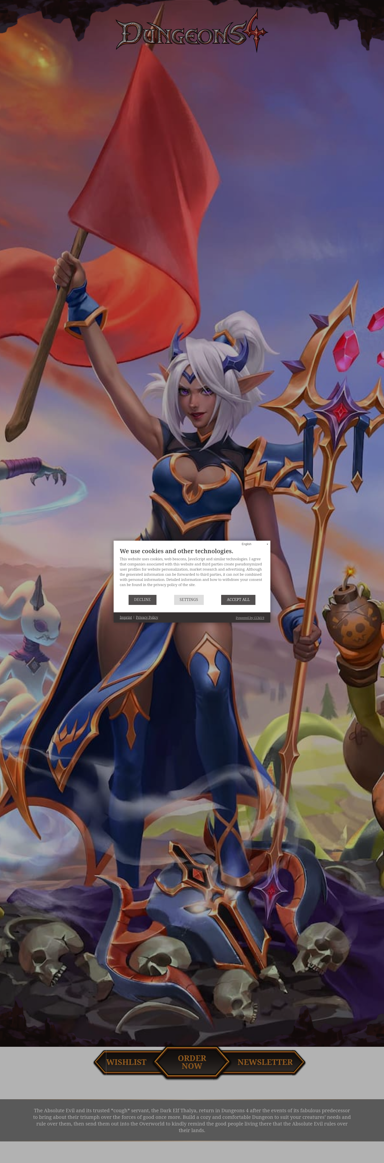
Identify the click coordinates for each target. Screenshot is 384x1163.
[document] (192, 571)
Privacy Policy (147, 617)
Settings (189, 599)
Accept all (238, 599)
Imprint (126, 617)
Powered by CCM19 (250, 617)
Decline (142, 599)
